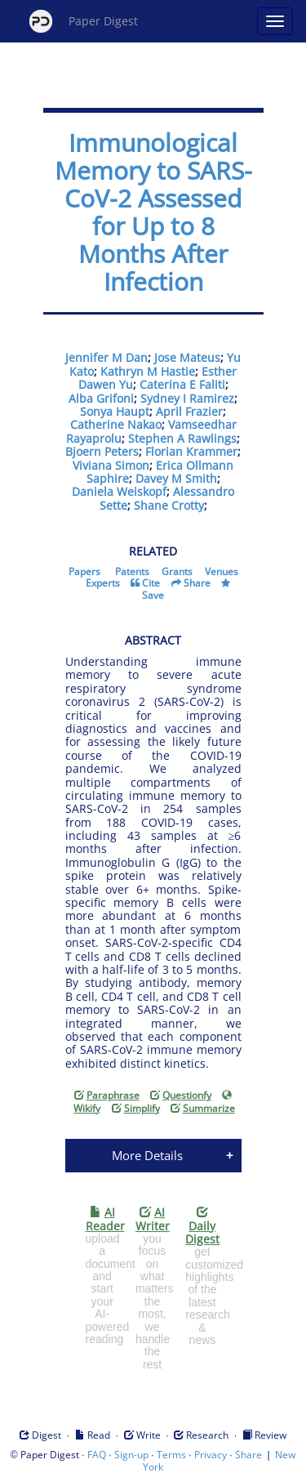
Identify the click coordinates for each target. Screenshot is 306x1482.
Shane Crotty (169, 505)
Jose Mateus (187, 357)
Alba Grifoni (101, 398)
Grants (177, 571)
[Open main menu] (275, 21)
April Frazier (189, 411)
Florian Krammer (191, 451)
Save (153, 595)
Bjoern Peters (102, 451)
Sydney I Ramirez (187, 398)
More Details (147, 1155)
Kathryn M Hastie (147, 371)
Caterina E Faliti (182, 384)
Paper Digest (83, 21)
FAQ (96, 1455)
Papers (84, 571)
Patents (132, 571)
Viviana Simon (111, 465)
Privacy (210, 1455)
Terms (171, 1455)
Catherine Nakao (116, 424)
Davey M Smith (176, 478)
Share (197, 583)
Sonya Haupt (114, 411)
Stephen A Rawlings (182, 438)
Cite (151, 583)
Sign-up (131, 1455)
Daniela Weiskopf (119, 491)
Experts (103, 583)
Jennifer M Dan (106, 357)
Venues (221, 571)
